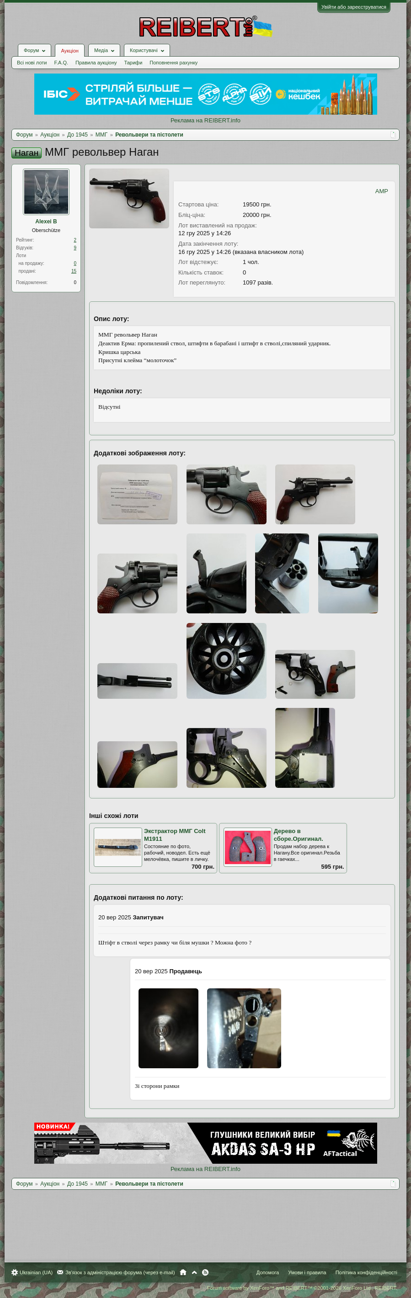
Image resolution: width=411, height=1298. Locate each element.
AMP (381, 191)
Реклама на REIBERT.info (205, 120)
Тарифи (133, 62)
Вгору (194, 1272)
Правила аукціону (96, 62)
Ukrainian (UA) (36, 1272)
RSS (205, 1272)
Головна (183, 1272)
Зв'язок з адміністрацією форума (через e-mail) (120, 1272)
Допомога (267, 1272)
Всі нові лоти (32, 62)
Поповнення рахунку (173, 62)
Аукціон (69, 50)
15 (73, 271)
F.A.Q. (61, 62)
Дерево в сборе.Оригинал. (298, 835)
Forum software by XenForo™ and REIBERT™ (302, 1288)
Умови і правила (307, 1272)
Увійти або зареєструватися (353, 7)
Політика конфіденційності (366, 1272)
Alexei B (46, 221)
